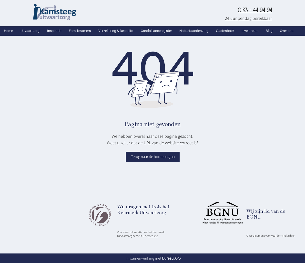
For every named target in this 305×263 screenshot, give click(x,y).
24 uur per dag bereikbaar (248, 18)
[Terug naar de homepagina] (153, 157)
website (153, 236)
